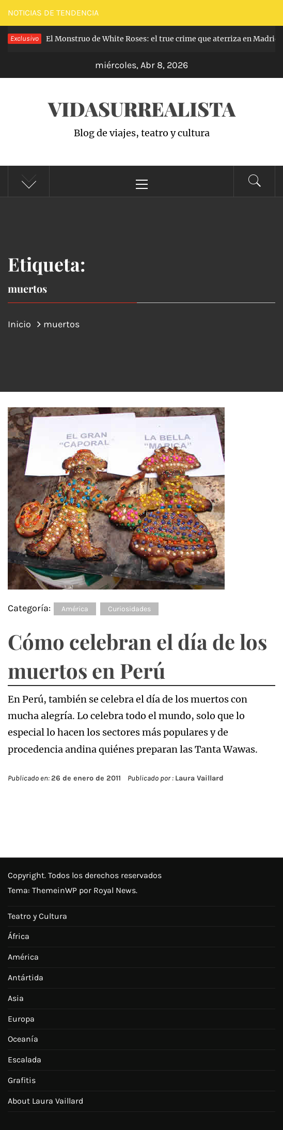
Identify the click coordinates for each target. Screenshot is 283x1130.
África (18, 936)
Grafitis (22, 1080)
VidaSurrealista (141, 109)
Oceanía (23, 1039)
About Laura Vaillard (45, 1101)
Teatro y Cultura (37, 916)
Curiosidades (129, 608)
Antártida (25, 977)
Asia (16, 998)
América (74, 608)
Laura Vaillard (199, 778)
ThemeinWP (55, 890)
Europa (21, 1019)
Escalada (24, 1059)
